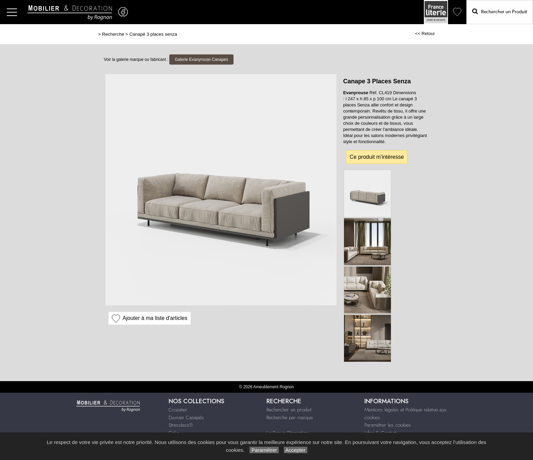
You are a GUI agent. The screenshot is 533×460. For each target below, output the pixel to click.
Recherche (113, 34)
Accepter (295, 450)
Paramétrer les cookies (387, 425)
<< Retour (425, 33)
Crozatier (178, 409)
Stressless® (181, 425)
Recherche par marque (289, 417)
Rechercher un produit (288, 409)
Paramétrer (264, 450)
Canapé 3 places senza (153, 34)
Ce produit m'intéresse (377, 157)
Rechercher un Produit (499, 11)
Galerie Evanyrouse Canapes (201, 59)
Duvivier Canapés (186, 417)
